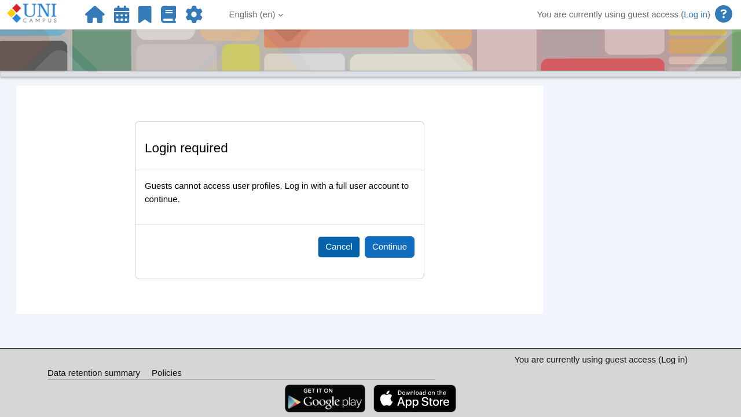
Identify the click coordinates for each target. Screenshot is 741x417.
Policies (167, 373)
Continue (389, 246)
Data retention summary (93, 373)
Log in (695, 14)
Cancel (339, 246)
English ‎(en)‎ (252, 14)
